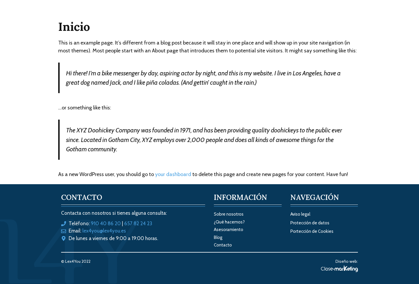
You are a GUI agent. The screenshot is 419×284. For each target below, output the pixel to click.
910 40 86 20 (106, 223)
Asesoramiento (228, 229)
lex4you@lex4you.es (104, 231)
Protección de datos (309, 223)
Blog (307, 17)
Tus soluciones (224, 17)
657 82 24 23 (138, 223)
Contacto (335, 17)
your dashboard (173, 174)
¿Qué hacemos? (229, 222)
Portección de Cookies (311, 231)
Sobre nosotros (272, 17)
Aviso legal (300, 214)
